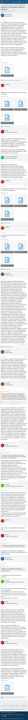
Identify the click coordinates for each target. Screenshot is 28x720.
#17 (26, 647)
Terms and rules (10, 714)
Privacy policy (18, 714)
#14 (26, 563)
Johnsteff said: (5, 452)
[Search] (26, 1)
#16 (26, 607)
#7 (26, 278)
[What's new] (23, 1)
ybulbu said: (4, 391)
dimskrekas (4, 11)
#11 (26, 490)
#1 (26, 19)
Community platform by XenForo (12, 718)
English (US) (12, 712)
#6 (26, 232)
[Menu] (2, 2)
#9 (26, 388)
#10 (26, 450)
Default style (4, 712)
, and (12, 80)
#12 (26, 525)
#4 (26, 162)
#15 (26, 586)
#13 (26, 540)
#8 (26, 356)
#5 (26, 186)
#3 (26, 136)
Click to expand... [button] (14, 403)
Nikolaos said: (5, 543)
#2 (26, 89)
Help (23, 714)
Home (2, 715)
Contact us (3, 714)
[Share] (25, 20)
